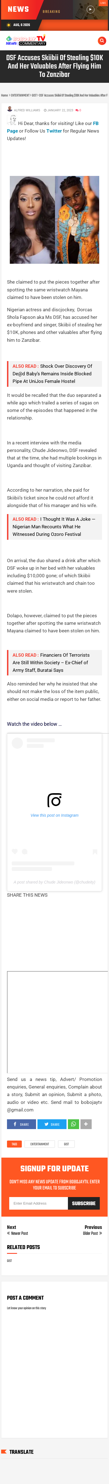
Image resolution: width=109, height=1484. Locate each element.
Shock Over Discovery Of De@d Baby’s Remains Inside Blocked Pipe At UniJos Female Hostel (52, 373)
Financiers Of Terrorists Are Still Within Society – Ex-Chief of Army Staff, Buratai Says (51, 662)
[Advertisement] (56, 150)
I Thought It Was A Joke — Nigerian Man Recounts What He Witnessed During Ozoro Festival (54, 526)
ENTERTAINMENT (39, 1144)
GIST (66, 1144)
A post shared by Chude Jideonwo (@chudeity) (54, 882)
